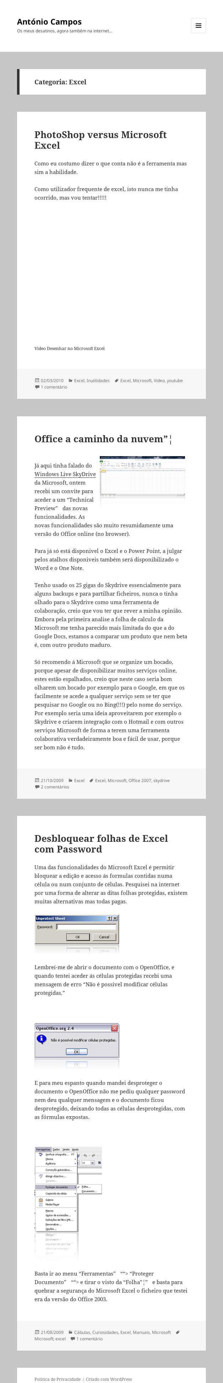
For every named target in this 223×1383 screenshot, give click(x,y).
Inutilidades (98, 381)
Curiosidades (105, 1332)
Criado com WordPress (109, 1379)
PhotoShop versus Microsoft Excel (100, 140)
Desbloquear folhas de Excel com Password (101, 843)
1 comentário (54, 387)
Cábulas (82, 1332)
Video (159, 381)
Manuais (141, 1332)
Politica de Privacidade (57, 1379)
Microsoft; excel (50, 1339)
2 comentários (55, 787)
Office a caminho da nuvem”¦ (103, 438)
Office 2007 (140, 780)
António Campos (49, 21)
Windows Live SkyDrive (65, 473)
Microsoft (142, 381)
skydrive (161, 780)
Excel (79, 381)
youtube (175, 381)
